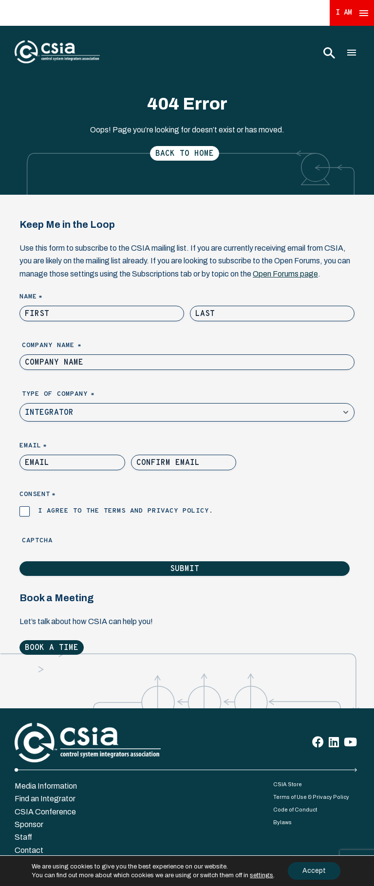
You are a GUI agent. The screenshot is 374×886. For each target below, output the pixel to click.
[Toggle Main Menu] (351, 52)
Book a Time (51, 648)
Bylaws (282, 822)
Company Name (68, 346)
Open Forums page (285, 274)
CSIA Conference (45, 812)
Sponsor (29, 824)
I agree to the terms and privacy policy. (125, 511)
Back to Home (184, 154)
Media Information (46, 786)
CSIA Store (287, 784)
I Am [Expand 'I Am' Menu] (352, 13)
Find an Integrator (45, 798)
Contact (29, 850)
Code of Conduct (295, 809)
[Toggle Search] (329, 52)
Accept (314, 870)
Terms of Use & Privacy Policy (311, 797)
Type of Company (75, 394)
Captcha (37, 540)
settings (261, 875)
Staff (23, 837)
